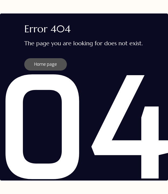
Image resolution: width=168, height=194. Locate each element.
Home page (45, 64)
